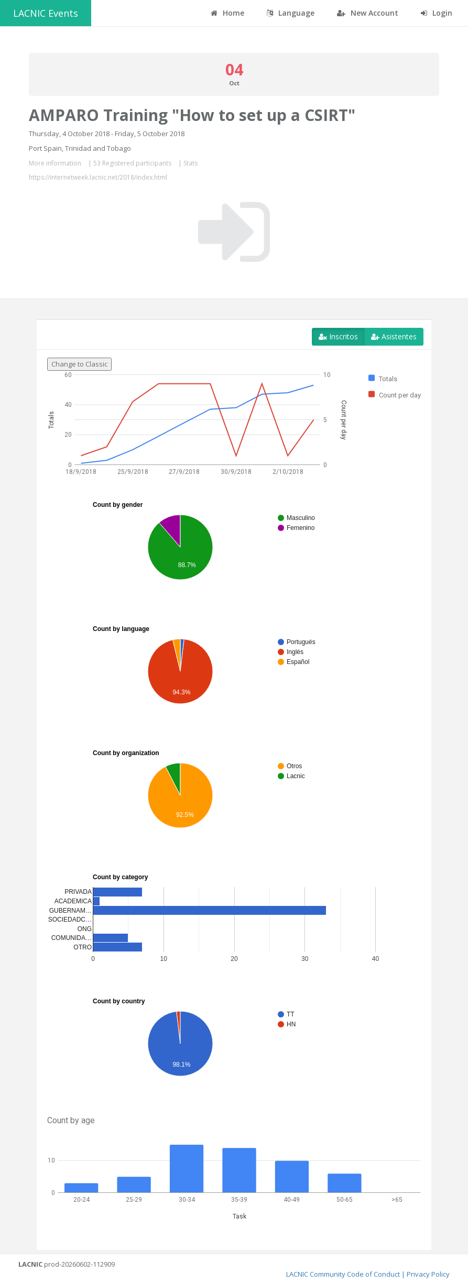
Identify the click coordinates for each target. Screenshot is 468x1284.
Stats (190, 163)
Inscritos (338, 336)
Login (436, 13)
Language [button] (290, 13)
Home (227, 13)
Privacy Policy (428, 1274)
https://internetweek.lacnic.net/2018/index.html (98, 177)
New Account (367, 13)
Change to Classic (79, 364)
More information (55, 163)
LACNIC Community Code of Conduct (343, 1274)
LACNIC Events (45, 13)
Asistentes (394, 336)
